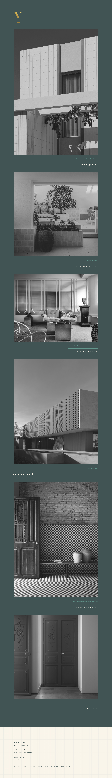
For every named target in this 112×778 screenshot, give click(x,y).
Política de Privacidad (61, 766)
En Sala (92, 708)
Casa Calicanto (24, 474)
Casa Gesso (88, 164)
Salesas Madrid (87, 351)
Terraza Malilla (86, 266)
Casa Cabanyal (87, 607)
